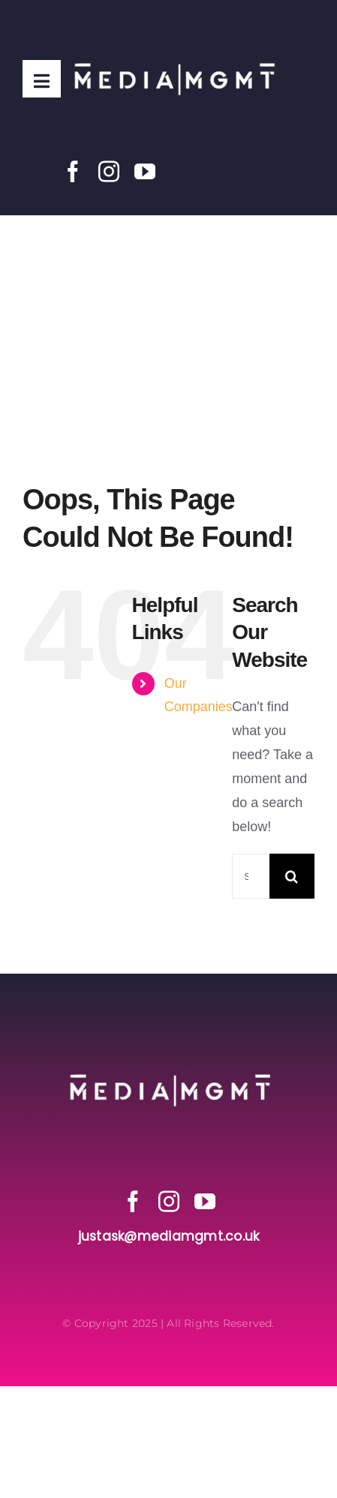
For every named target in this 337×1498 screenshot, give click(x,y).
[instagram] (108, 171)
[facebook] (72, 171)
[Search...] (250, 876)
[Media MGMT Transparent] (173, 29)
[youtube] (144, 171)
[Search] (291, 876)
